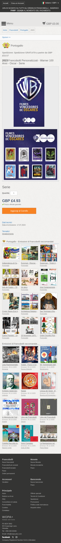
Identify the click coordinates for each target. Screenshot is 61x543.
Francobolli (13, 30)
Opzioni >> (6, 37)
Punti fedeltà (6, 505)
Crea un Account (17, 3)
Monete (34, 459)
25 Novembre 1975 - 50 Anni (32, 336)
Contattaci (5, 510)
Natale (23, 391)
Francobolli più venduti (10, 465)
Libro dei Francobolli (29, 417)
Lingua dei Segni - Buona (49, 391)
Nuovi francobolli (8, 462)
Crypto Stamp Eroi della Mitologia (15, 311)
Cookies (5, 507)
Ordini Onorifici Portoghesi (50, 336)
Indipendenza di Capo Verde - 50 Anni (16, 263)
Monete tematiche (37, 465)
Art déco (24, 287)
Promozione (35, 502)
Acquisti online (36, 507)
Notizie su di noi (7, 496)
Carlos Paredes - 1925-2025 (13, 336)
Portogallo (24, 30)
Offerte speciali (36, 493)
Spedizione (34, 499)
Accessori (7, 479)
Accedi (5, 3)
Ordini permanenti (8, 473)
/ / (50, 3)
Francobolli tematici (9, 468)
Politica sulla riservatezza (39, 505)
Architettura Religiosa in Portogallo (34, 311)
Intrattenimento (8, 234)
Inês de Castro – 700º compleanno (15, 287)
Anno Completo (27, 443)
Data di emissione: (9, 225)
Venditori (5, 482)
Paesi (4, 471)
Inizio (5, 30)
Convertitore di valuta (9, 502)
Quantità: (6, 193)
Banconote (36, 479)
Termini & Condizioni (38, 496)
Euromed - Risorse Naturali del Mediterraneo (38, 263)
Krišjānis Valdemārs (9, 391)
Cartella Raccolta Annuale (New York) (16, 443)
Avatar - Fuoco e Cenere (30, 365)
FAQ (3, 499)
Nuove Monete (36, 462)
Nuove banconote (37, 482)
